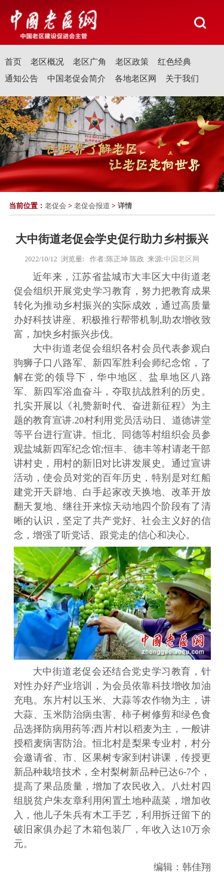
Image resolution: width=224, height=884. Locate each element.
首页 (13, 61)
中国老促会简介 (76, 78)
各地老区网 (136, 78)
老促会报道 (92, 206)
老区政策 (132, 61)
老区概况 (47, 61)
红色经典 (174, 61)
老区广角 (89, 61)
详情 (125, 206)
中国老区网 (182, 259)
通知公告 (21, 78)
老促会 (55, 206)
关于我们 (182, 78)
